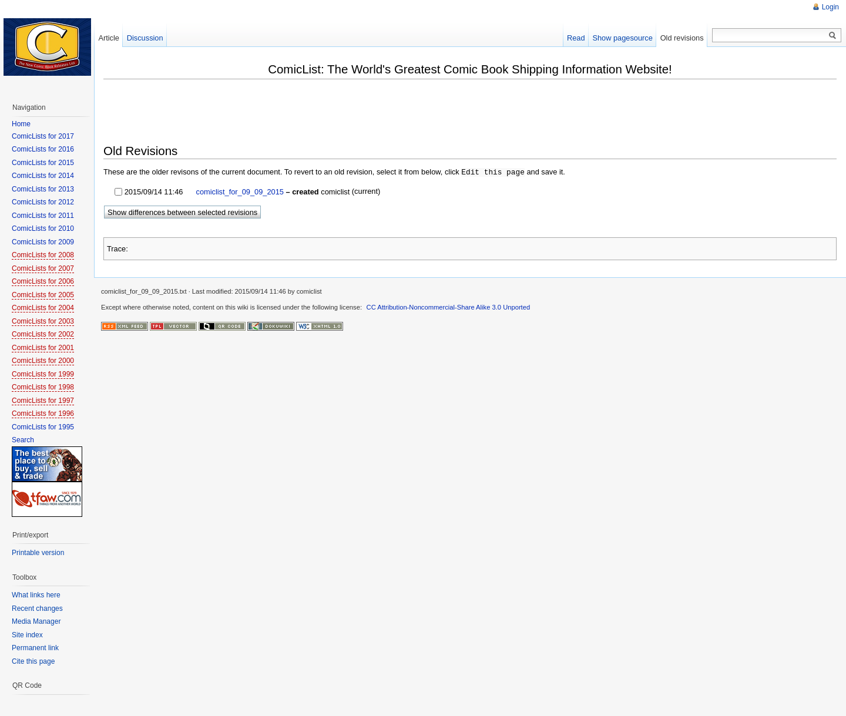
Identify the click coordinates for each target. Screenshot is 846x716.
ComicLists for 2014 (43, 176)
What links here (36, 595)
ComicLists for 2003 (43, 321)
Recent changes (37, 608)
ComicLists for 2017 (43, 136)
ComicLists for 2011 (43, 215)
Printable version (38, 553)
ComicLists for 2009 (43, 242)
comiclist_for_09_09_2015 (239, 191)
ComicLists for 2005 (43, 295)
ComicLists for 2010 (43, 228)
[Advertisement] (317, 112)
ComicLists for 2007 (43, 268)
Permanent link (35, 648)
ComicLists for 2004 (43, 308)
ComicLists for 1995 (43, 427)
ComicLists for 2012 (43, 202)
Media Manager (36, 621)
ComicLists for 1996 (43, 413)
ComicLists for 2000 (43, 361)
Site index (27, 635)
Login (830, 7)
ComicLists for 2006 (43, 281)
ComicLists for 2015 (43, 163)
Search (23, 440)
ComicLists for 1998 (43, 387)
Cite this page (33, 661)
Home (21, 124)
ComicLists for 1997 (43, 400)
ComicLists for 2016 (43, 149)
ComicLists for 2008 (43, 255)
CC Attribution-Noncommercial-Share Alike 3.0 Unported (449, 306)
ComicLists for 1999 (43, 374)
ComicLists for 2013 (43, 189)
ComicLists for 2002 (43, 334)
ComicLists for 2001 (43, 348)
